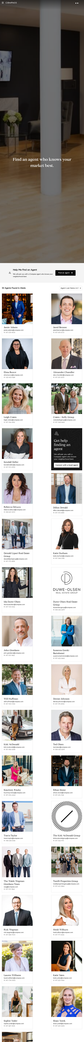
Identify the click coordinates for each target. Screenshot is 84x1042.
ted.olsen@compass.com (62, 743)
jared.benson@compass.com (63, 330)
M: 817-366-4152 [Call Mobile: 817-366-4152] (9, 422)
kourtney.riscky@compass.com (14, 788)
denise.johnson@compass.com (64, 698)
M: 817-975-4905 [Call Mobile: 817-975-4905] (58, 701)
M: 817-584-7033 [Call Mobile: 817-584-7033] (9, 928)
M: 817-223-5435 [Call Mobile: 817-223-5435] (59, 1018)
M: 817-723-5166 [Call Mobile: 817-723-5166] (9, 605)
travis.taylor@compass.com (13, 833)
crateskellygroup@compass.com (64, 420)
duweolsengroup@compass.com (64, 605)
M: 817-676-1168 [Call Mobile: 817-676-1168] (58, 790)
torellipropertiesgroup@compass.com (66, 878)
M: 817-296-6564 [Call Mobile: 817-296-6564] (9, 790)
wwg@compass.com (11, 881)
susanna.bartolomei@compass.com (65, 653)
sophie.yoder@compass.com (14, 1015)
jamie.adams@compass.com (13, 330)
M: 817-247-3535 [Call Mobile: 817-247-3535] (9, 1018)
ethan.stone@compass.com (63, 788)
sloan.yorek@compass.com (62, 1015)
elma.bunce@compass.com (13, 375)
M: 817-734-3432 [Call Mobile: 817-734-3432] (9, 973)
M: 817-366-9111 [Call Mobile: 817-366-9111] (58, 835)
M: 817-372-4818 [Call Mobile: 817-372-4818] (58, 512)
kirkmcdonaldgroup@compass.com (65, 833)
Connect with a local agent (66, 465)
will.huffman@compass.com (13, 698)
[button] (2, 2)
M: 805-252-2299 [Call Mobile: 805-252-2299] (59, 608)
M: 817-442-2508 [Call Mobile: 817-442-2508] (9, 745)
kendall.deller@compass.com (14, 465)
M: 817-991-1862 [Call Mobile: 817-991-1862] (9, 653)
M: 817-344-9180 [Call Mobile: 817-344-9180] (59, 557)
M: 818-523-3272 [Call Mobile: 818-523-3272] (9, 512)
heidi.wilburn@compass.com (63, 926)
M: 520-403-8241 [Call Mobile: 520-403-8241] (9, 377)
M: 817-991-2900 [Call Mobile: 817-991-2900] (9, 467)
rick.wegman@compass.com (14, 926)
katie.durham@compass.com (63, 555)
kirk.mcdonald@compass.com (14, 743)
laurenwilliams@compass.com (14, 970)
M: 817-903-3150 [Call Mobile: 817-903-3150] (9, 701)
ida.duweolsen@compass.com (14, 602)
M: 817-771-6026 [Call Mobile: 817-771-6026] (58, 928)
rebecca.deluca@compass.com (15, 510)
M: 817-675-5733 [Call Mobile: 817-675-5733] (58, 332)
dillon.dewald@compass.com (63, 510)
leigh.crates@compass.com (13, 420)
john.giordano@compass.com (14, 650)
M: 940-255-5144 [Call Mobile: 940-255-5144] (9, 835)
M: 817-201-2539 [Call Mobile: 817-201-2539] (58, 377)
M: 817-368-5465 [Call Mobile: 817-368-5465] (59, 422)
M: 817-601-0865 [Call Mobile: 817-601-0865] (58, 880)
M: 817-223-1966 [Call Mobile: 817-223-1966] (58, 973)
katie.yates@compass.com (62, 970)
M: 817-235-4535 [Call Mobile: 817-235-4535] (9, 332)
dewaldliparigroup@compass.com (15, 558)
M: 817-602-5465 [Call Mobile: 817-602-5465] (59, 656)
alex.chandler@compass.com (63, 375)
